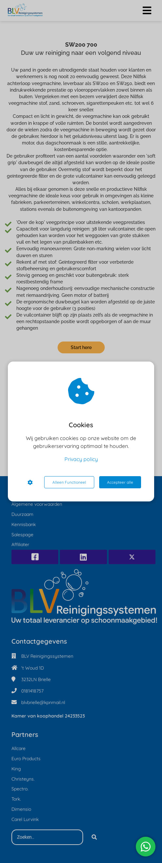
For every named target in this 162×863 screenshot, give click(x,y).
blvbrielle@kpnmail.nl (43, 702)
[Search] (94, 837)
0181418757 (32, 691)
